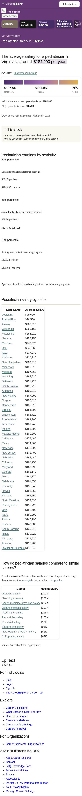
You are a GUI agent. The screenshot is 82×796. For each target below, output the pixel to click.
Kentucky (7, 486)
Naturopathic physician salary (19, 631)
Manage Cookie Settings (20, 791)
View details (10, 16)
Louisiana (7, 314)
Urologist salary (11, 593)
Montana (7, 343)
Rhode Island (9, 419)
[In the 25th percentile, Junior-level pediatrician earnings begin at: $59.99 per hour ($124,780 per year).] (41, 218)
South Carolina (10, 529)
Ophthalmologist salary (15, 607)
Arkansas (7, 390)
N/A (75, 89)
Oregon (6, 400)
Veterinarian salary (13, 626)
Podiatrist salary (11, 622)
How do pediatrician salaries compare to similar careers (30, 139)
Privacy (10, 774)
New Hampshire (11, 362)
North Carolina (10, 500)
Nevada (6, 338)
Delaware (7, 381)
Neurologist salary (12, 598)
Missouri (7, 371)
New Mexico (9, 395)
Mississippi (8, 333)
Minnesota (8, 367)
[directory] (41, 134)
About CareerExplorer (18, 757)
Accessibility (13, 778)
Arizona (6, 543)
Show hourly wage (25, 73)
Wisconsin (8, 328)
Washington (9, 414)
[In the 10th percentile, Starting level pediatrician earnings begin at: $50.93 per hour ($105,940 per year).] (41, 258)
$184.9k (41, 89)
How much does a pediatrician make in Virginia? (27, 135)
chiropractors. (56, 580)
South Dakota (10, 386)
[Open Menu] (30, 4)
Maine (5, 443)
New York (7, 447)
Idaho (5, 514)
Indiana (6, 428)
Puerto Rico (9, 319)
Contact (10, 762)
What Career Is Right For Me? (23, 711)
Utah (4, 348)
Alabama (7, 357)
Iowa (4, 352)
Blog (8, 680)
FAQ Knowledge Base (18, 766)
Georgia (6, 471)
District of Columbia (13, 548)
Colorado (7, 462)
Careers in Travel (16, 728)
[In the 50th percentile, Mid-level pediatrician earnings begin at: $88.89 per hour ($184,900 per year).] (41, 178)
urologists (27, 580)
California (7, 438)
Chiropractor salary (13, 636)
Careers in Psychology (19, 724)
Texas (5, 476)
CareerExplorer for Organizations (25, 744)
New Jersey (9, 452)
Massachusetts (10, 433)
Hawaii (6, 490)
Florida (6, 519)
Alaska (6, 324)
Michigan (7, 538)
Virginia (6, 409)
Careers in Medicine (17, 720)
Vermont (7, 495)
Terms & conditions (17, 770)
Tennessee (8, 424)
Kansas (6, 524)
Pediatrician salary (12, 617)
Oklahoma (8, 481)
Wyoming (7, 376)
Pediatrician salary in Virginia (22, 41)
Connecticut (9, 405)
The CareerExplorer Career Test (24, 692)
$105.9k (10, 89)
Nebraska (7, 457)
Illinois (5, 533)
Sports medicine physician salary (21, 603)
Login (9, 684)
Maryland (7, 467)
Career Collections (16, 707)
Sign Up (10, 688)
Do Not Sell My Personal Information (27, 782)
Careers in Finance (17, 716)
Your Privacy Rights (17, 787)
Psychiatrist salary (12, 612)
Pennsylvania (9, 505)
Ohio (4, 509)
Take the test (69, 4)
